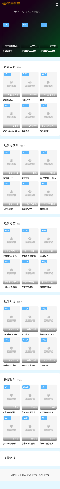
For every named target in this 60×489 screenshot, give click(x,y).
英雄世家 (25, 178)
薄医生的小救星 (46, 443)
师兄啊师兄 (7, 51)
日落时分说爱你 (10, 256)
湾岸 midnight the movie (14, 131)
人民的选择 (8, 209)
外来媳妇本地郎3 (28, 51)
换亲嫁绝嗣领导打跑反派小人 (15, 443)
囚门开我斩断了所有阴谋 (13, 412)
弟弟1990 (26, 100)
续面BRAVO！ (28, 209)
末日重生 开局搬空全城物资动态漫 (17, 334)
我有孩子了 (8, 178)
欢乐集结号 (45, 131)
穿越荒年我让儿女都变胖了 (33, 412)
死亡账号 (25, 334)
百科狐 (46, 475)
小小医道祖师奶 (28, 443)
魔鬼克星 (25, 131)
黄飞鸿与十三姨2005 (49, 178)
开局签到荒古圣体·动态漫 (32, 365)
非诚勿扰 (44, 256)
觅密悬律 (44, 209)
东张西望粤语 (27, 287)
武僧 (42, 100)
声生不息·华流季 (29, 256)
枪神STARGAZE (47, 334)
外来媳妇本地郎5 (47, 51)
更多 (19, 67)
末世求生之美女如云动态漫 (14, 365)
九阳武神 (44, 365)
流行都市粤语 (46, 287)
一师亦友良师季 (10, 287)
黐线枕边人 (8, 100)
